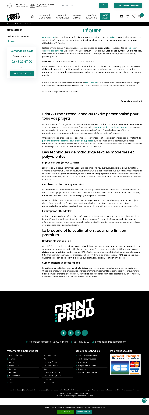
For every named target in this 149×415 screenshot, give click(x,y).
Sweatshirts (14, 365)
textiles (131, 48)
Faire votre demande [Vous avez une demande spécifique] (128, 5)
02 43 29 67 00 (19, 4)
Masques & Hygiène (52, 376)
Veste (11, 379)
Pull (45, 359)
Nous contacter (22, 73)
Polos (11, 362)
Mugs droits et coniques (88, 365)
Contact (136, 390)
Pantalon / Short (51, 362)
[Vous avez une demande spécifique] (121, 16)
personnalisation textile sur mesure (110, 127)
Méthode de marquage (18, 36)
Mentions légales (16, 390)
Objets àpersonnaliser (62, 16)
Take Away (82, 362)
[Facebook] (63, 333)
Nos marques (86, 390)
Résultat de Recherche (72, 390)
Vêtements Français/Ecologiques (104, 390)
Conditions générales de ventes (34, 390)
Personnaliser (83, 412)
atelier (112, 37)
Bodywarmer (14, 376)
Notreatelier (105, 16)
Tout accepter (66, 412)
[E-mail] (85, 333)
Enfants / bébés (16, 355)
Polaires (12, 372)
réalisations (91, 82)
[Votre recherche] (80, 5)
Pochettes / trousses (87, 359)
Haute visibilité (50, 355)
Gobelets (82, 369)
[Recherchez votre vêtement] (103, 5)
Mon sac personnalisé (87, 372)
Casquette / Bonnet (52, 372)
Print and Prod (49, 37)
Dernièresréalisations (91, 16)
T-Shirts (12, 359)
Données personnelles (55, 390)
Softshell (12, 369)
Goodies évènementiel (88, 355)
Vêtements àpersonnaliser (44, 16)
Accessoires (49, 382)
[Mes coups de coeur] (127, 16)
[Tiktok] (77, 333)
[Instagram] (70, 333)
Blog (119, 390)
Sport (46, 369)
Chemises (48, 379)
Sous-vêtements (51, 365)
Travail (12, 382)
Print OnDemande (77, 16)
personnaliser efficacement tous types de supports (67, 140)
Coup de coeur (127, 390)
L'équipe (11, 41)
